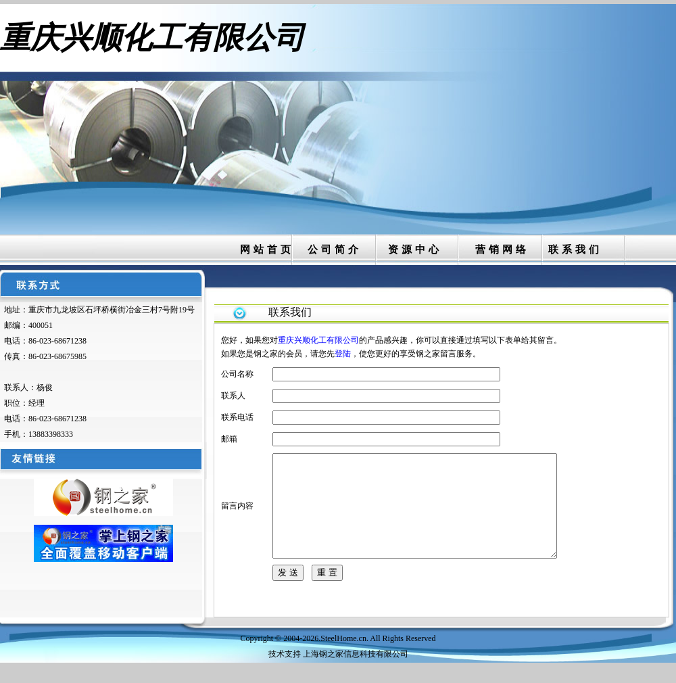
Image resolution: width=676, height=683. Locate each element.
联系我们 (575, 249)
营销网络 (502, 249)
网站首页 (267, 249)
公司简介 (335, 249)
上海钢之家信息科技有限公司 (355, 674)
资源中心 (415, 249)
